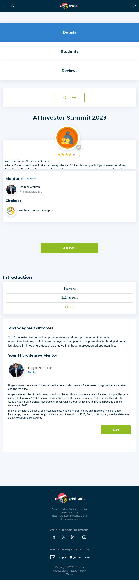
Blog (64, 570)
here (76, 519)
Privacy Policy (77, 570)
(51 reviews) (28, 178)
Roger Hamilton (30, 186)
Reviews (69, 70)
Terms (69, 574)
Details (69, 32)
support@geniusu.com (74, 557)
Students (70, 51)
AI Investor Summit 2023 (69, 117)
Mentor (32, 372)
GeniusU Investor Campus (36, 210)
